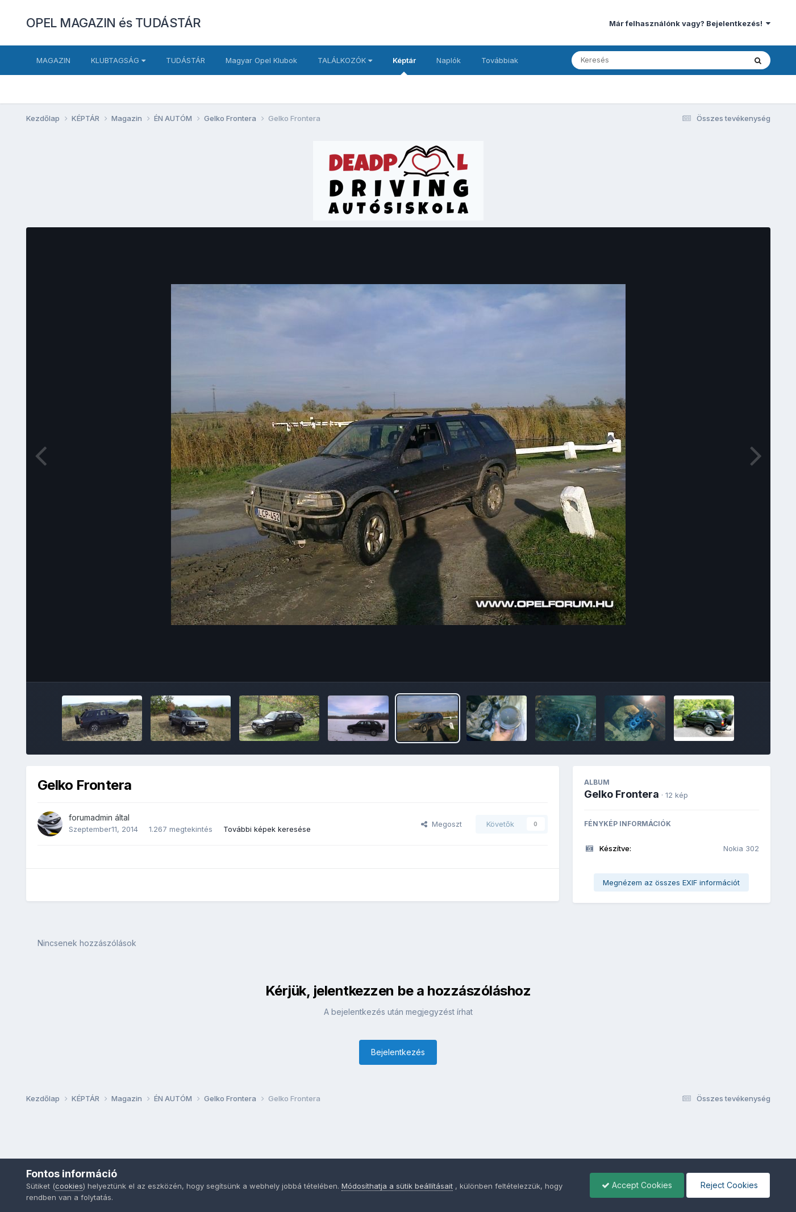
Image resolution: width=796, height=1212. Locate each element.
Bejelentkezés (398, 1052)
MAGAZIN (53, 60)
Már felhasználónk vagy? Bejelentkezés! (689, 23)
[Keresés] (628, 60)
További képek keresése (267, 829)
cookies (69, 1185)
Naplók (448, 60)
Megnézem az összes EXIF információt (671, 882)
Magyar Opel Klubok (261, 60)
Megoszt (441, 823)
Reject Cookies (728, 1185)
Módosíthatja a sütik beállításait (397, 1185)
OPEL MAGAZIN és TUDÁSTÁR (113, 22)
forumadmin (90, 817)
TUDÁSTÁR (185, 60)
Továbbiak (499, 60)
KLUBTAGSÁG (118, 60)
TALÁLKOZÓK (345, 60)
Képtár (404, 65)
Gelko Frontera (621, 794)
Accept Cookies (637, 1185)
